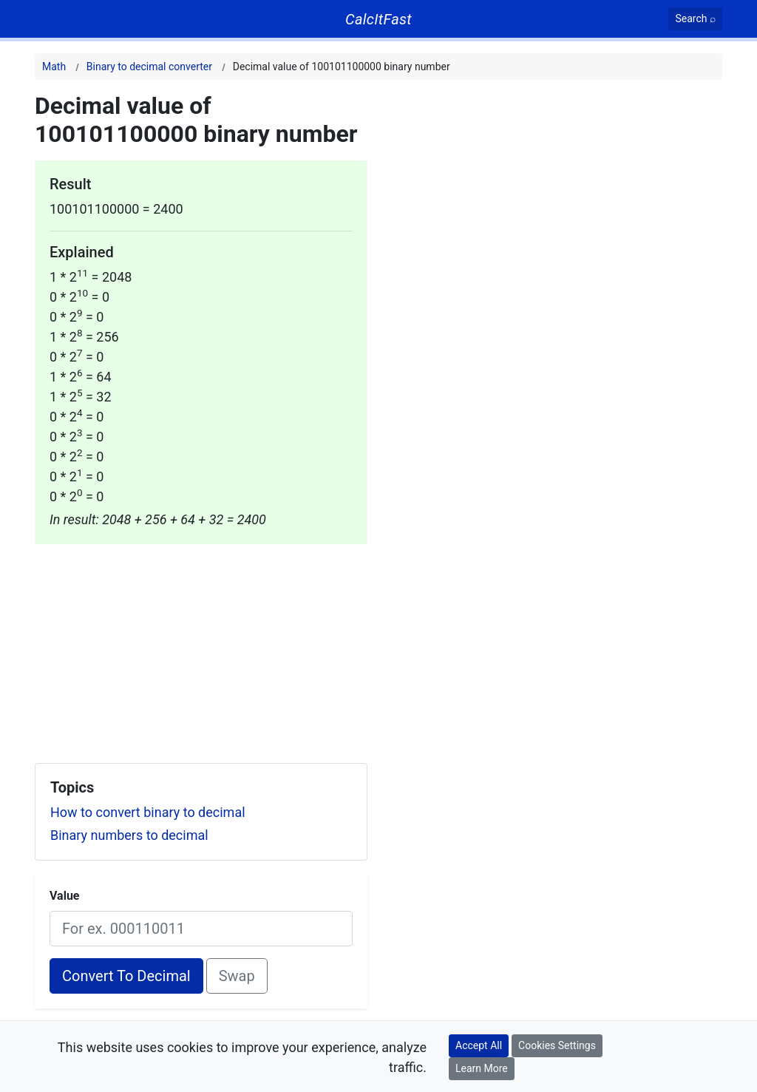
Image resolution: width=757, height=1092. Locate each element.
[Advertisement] (201, 647)
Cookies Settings (557, 1045)
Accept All (478, 1045)
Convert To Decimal (126, 976)
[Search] (695, 18)
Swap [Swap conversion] (237, 976)
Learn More (481, 1068)
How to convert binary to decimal (147, 812)
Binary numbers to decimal (129, 835)
